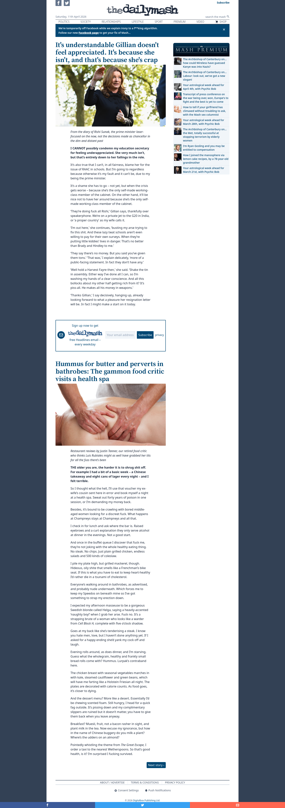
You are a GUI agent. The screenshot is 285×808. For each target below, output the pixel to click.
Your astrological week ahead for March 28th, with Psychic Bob (203, 122)
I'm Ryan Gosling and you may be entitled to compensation (204, 147)
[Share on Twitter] (142, 805)
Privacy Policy (175, 782)
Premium (179, 21)
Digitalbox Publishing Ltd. (146, 800)
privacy (159, 335)
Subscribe (145, 335)
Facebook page (89, 32)
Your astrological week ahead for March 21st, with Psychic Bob (203, 170)
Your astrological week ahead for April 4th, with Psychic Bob (203, 87)
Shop (220, 21)
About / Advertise (112, 782)
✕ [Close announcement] (224, 29)
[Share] (237, 805)
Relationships (111, 21)
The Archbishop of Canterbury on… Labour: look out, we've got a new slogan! (205, 75)
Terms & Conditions (145, 782)
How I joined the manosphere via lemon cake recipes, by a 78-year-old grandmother (205, 158)
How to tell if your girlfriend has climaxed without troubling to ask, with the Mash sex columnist (204, 110)
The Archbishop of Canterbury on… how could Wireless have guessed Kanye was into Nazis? (205, 62)
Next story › (156, 765)
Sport (159, 21)
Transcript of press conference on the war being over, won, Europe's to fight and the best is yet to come (205, 97)
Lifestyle (138, 21)
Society (85, 21)
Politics (64, 21)
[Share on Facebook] (47, 805)
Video (200, 21)
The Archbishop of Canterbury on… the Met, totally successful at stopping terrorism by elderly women (205, 134)
